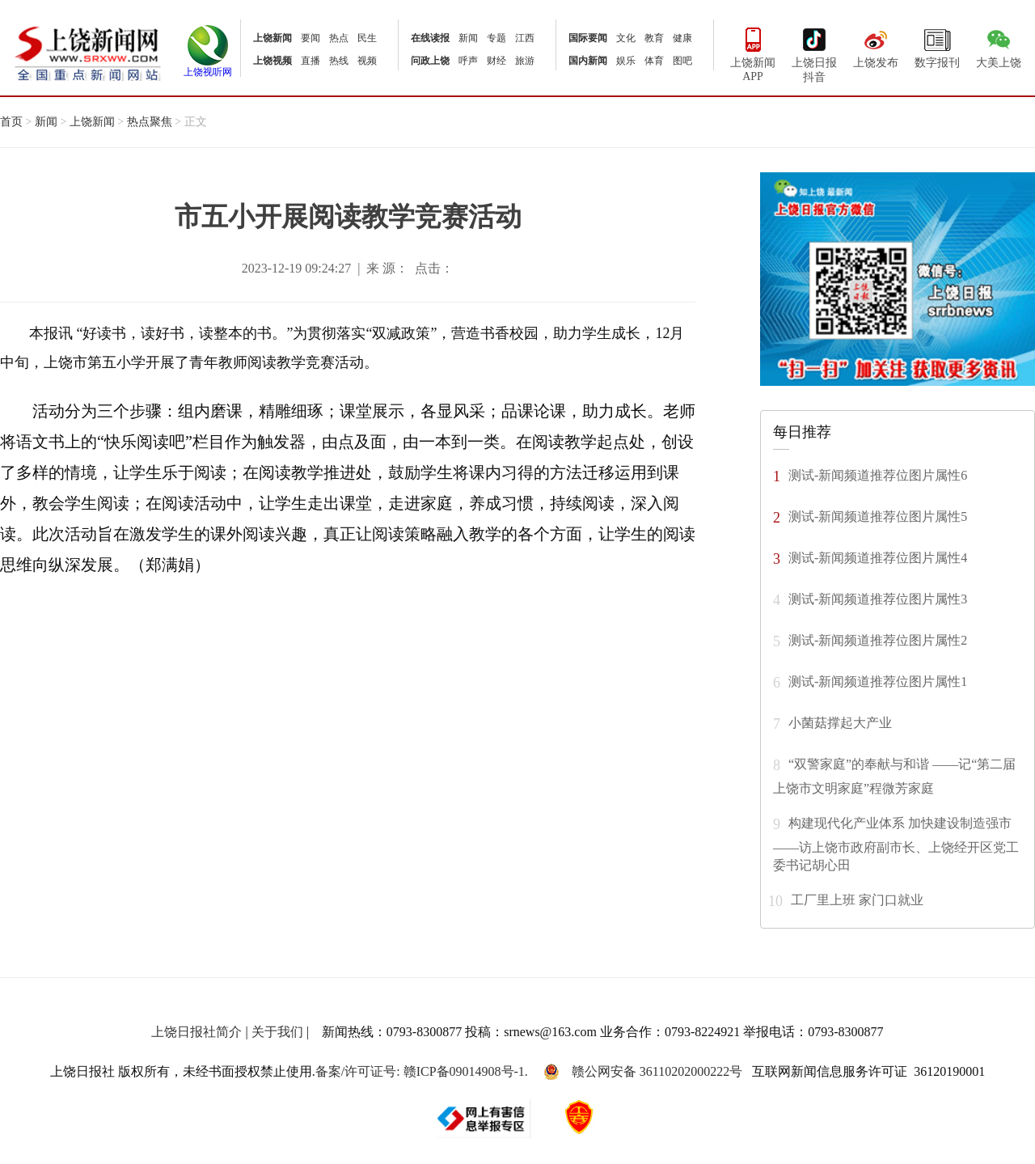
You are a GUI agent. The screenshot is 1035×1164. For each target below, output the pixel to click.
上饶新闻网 (87, 52)
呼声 (468, 60)
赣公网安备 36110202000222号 (642, 1072)
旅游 (524, 60)
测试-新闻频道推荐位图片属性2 (877, 639)
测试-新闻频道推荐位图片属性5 (877, 516)
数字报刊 (937, 46)
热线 (339, 60)
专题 (496, 38)
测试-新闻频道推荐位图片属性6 (877, 474)
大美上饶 (998, 46)
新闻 (468, 38)
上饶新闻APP (752, 53)
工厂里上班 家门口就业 (857, 899)
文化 (626, 38)
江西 (524, 38)
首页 (11, 122)
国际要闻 (587, 38)
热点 (339, 38)
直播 (310, 60)
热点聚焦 (149, 122)
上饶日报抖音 (814, 53)
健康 (682, 38)
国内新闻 (587, 60)
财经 (496, 60)
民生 (367, 38)
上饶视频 (272, 60)
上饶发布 (875, 46)
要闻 (310, 38)
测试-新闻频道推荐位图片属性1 (877, 681)
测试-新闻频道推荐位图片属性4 (877, 557)
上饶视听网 (208, 67)
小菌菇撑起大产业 (840, 722)
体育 (654, 60)
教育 (654, 38)
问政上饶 (430, 60)
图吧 (682, 60)
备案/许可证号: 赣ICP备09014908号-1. (421, 1071)
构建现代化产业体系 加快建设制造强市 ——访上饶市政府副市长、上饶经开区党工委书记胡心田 (896, 843)
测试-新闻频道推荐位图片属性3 (877, 598)
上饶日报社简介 (196, 1032)
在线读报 (430, 38)
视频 (367, 60)
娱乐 (626, 60)
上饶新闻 (272, 38)
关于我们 (277, 1032)
